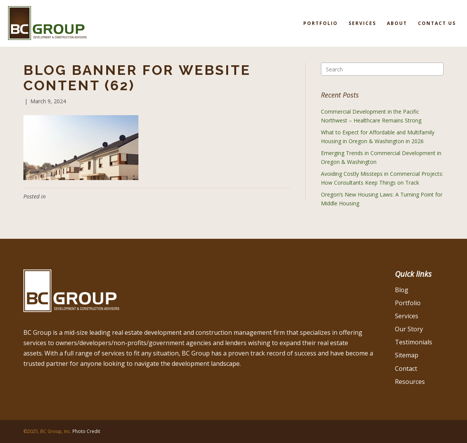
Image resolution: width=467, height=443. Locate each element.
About (397, 23)
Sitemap (406, 355)
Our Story (409, 329)
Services (362, 23)
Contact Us (437, 23)
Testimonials (413, 342)
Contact (406, 368)
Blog (401, 290)
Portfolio (320, 23)
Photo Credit (86, 431)
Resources (410, 381)
